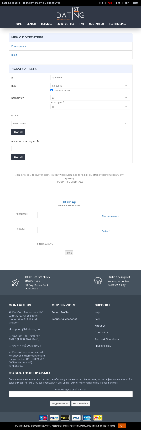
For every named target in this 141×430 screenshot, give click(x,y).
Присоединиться (110, 216)
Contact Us (96, 24)
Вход (14, 55)
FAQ (82, 24)
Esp (127, 3)
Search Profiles (61, 312)
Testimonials (117, 24)
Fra (118, 3)
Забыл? (106, 231)
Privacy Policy (103, 346)
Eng (100, 3)
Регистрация (18, 46)
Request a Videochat (64, 319)
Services (46, 24)
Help (97, 312)
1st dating (69, 202)
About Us (100, 325)
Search (31, 24)
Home (18, 24)
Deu (135, 3)
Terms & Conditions (107, 339)
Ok (122, 426)
